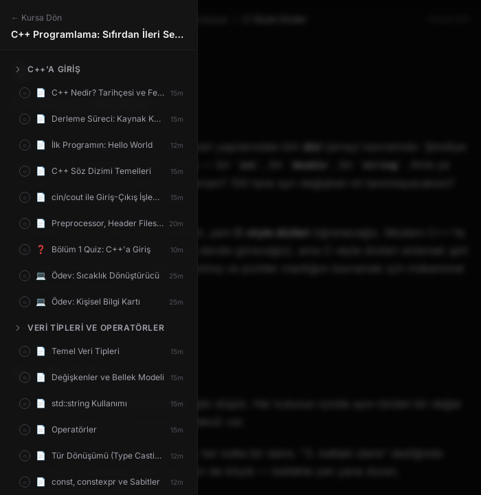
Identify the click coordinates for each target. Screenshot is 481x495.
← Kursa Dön (36, 17)
